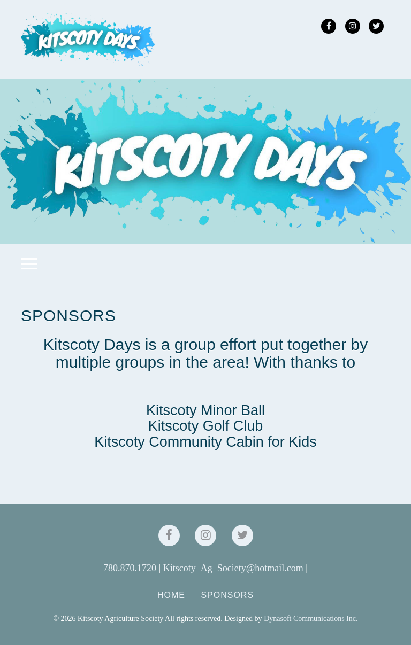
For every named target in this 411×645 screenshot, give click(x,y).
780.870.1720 (129, 568)
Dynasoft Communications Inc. (310, 619)
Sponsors (227, 595)
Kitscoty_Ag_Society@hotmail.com (233, 568)
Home (171, 595)
